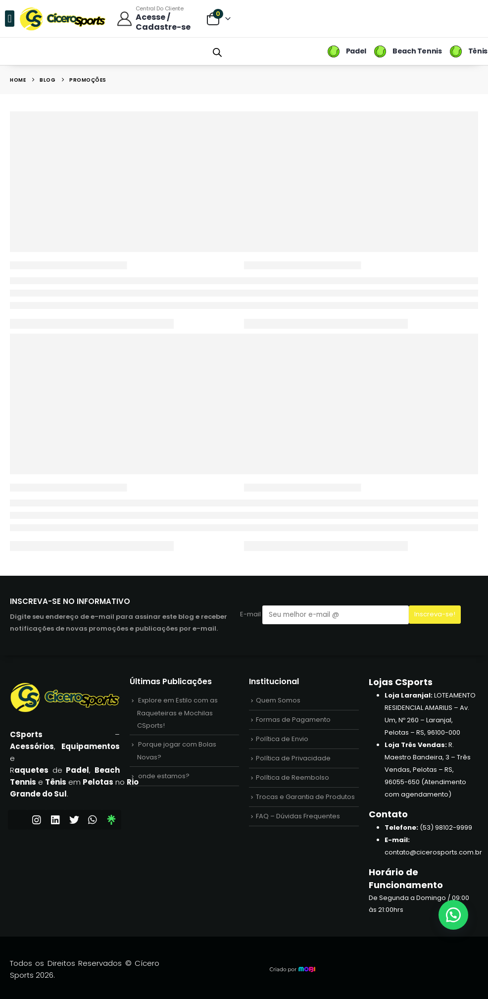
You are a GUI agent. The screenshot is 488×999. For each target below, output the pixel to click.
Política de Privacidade (293, 758)
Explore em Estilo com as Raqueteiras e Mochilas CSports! (177, 713)
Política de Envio (282, 739)
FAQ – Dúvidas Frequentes (298, 816)
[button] (9, 18)
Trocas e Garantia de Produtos (305, 796)
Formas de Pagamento (293, 719)
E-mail (324, 614)
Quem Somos (278, 700)
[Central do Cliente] (156, 18)
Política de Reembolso (292, 777)
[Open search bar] (217, 51)
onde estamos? (164, 776)
